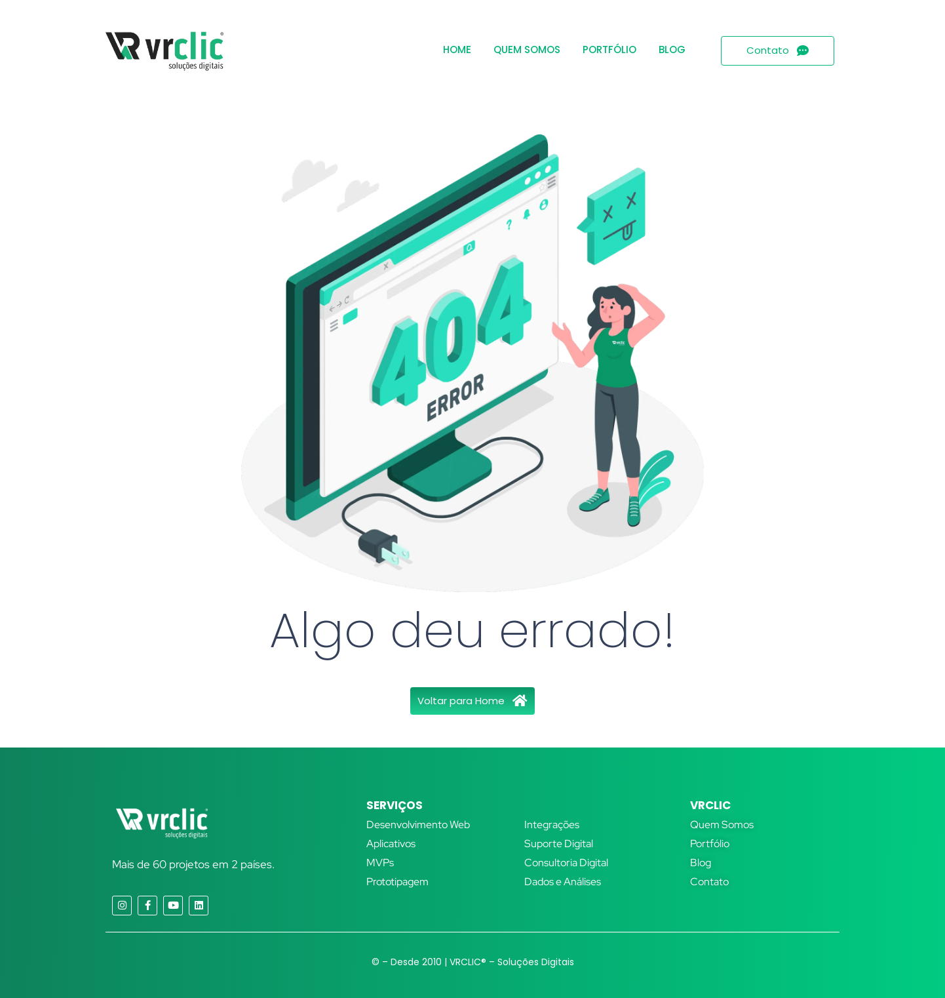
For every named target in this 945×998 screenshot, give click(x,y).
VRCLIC (710, 805)
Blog (672, 49)
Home (457, 49)
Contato (709, 881)
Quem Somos (526, 49)
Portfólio (609, 49)
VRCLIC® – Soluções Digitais (512, 961)
